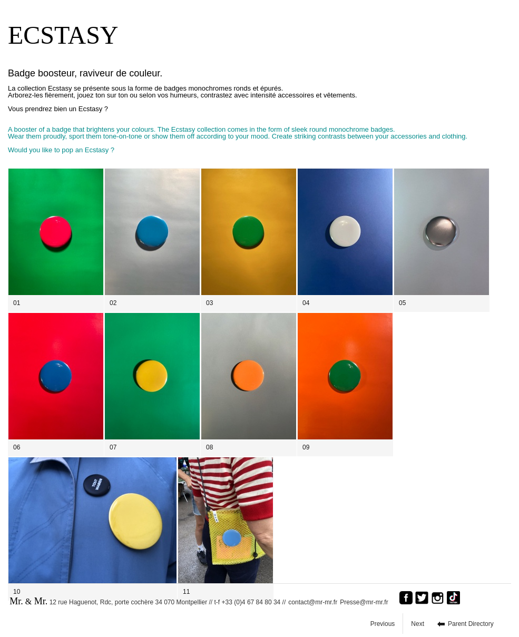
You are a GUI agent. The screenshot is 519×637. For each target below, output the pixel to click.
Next (417, 624)
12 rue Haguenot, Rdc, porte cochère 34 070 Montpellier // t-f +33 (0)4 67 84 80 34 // (147, 601)
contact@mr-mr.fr (312, 602)
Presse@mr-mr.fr (367, 602)
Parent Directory (471, 624)
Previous (382, 624)
